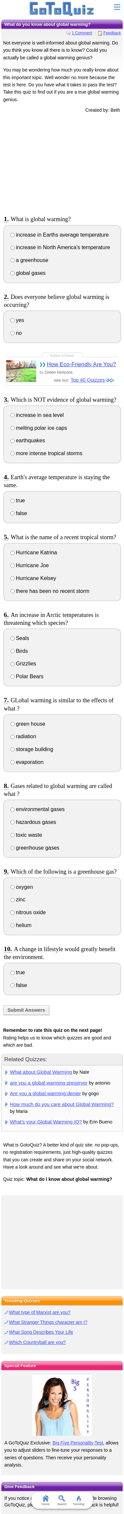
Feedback (112, 33)
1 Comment (82, 33)
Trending (78, 1500)
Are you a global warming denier (45, 1093)
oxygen (21, 887)
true (17, 500)
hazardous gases (33, 822)
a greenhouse (29, 260)
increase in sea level (37, 415)
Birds (19, 651)
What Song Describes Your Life (41, 1332)
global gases (28, 273)
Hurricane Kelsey (33, 578)
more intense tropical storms (46, 453)
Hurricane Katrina (33, 552)
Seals (19, 638)
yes (17, 320)
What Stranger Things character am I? (48, 1322)
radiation (23, 736)
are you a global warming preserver (49, 1083)
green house (27, 724)
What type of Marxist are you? (39, 1312)
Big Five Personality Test (78, 1442)
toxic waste (26, 835)
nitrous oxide (28, 912)
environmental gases (37, 809)
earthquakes (27, 440)
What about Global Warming (41, 1072)
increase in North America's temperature (60, 247)
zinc (17, 899)
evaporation (27, 762)
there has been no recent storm (50, 591)
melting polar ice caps (38, 428)
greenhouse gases (35, 848)
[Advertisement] (62, 163)
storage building (31, 749)
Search (62, 1500)
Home (45, 1500)
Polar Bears (27, 676)
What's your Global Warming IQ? (46, 1121)
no (16, 333)
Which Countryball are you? (37, 1342)
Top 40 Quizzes (88, 380)
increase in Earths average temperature (59, 235)
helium (21, 925)
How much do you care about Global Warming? (62, 1104)
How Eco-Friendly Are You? (81, 364)
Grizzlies (23, 663)
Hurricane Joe (29, 565)
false (18, 513)
